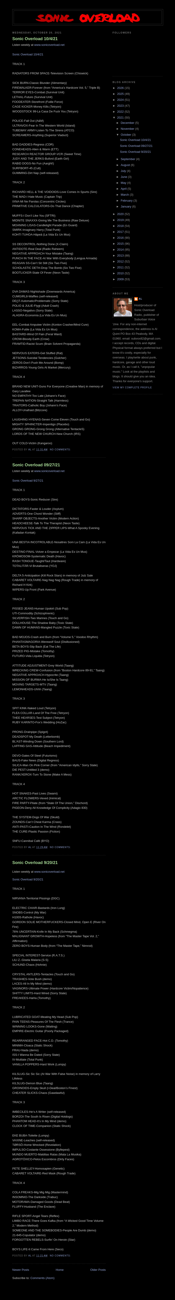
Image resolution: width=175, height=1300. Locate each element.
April (124, 188)
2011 (121, 267)
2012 (121, 261)
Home (60, 1269)
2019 (121, 220)
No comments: (61, 449)
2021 (121, 117)
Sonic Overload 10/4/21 (35, 38)
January (126, 206)
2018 (121, 226)
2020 (121, 214)
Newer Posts (20, 1269)
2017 (121, 232)
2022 (121, 111)
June (124, 177)
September (128, 159)
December (128, 123)
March (125, 194)
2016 (121, 237)
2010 (121, 273)
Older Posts (98, 1269)
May (124, 182)
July (124, 171)
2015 (121, 243)
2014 (121, 249)
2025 (121, 94)
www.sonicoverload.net (49, 45)
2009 (121, 279)
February (127, 200)
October (126, 134)
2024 (121, 99)
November (128, 128)
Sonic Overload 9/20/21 (35, 862)
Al (140, 299)
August (126, 165)
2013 (121, 255)
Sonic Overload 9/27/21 (27, 480)
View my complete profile (132, 387)
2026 (121, 88)
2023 (121, 105)
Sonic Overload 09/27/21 (36, 465)
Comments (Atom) (42, 1278)
